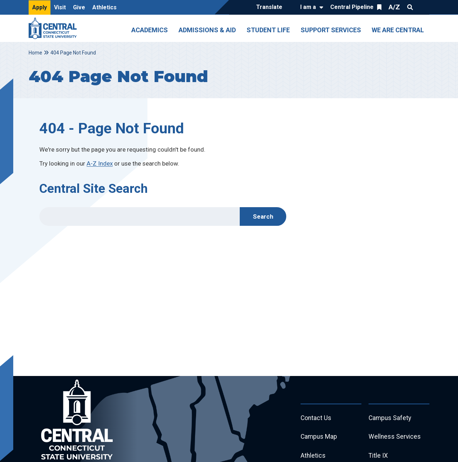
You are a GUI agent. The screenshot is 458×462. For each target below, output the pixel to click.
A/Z (394, 7)
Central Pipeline (352, 7)
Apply (39, 7)
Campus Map (319, 438)
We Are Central (398, 30)
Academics (149, 30)
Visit (60, 7)
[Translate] (271, 7)
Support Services (331, 30)
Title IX (378, 457)
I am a (308, 7)
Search (410, 7)
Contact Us (316, 418)
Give (79, 7)
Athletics (104, 7)
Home (35, 53)
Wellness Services (395, 438)
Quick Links (422, 7)
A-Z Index (100, 163)
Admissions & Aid (207, 30)
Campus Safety (391, 418)
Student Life (268, 30)
